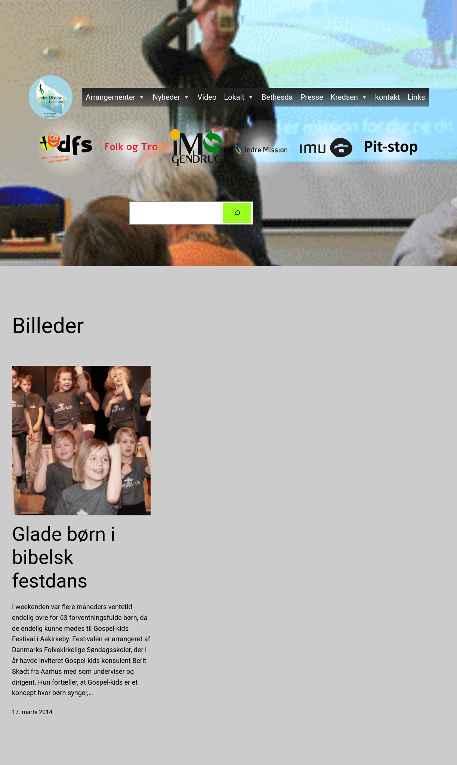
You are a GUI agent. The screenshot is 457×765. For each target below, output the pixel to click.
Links (416, 97)
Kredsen (349, 97)
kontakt (387, 97)
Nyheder (171, 97)
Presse (311, 97)
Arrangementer (115, 97)
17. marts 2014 (32, 712)
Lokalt (239, 97)
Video (206, 97)
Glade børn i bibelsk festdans (63, 557)
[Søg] (237, 213)
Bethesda (277, 97)
